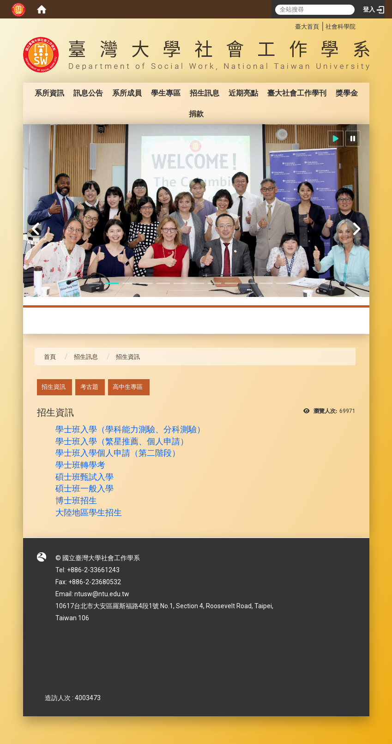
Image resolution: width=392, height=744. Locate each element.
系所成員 (127, 93)
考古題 (89, 386)
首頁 (50, 356)
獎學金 (347, 93)
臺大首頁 (307, 26)
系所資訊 (49, 93)
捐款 (196, 113)
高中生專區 (128, 386)
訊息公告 (88, 93)
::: (290, 25)
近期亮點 (243, 93)
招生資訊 (54, 386)
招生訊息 (204, 93)
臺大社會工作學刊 (296, 93)
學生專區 (166, 93)
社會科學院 (341, 26)
